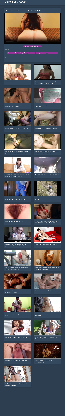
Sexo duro (31, 53)
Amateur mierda (12, 53)
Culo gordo (22, 53)
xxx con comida (53, 53)
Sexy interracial (41, 53)
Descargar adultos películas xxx (32, 46)
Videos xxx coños (15, 2)
